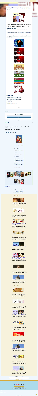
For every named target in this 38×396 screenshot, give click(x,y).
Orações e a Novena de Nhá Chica (16, 279)
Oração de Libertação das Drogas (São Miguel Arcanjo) (19, 246)
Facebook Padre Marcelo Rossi (9, 130)
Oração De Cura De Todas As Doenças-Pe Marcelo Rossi (19, 314)
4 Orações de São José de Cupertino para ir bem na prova (19, 202)
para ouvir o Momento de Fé (9, 101)
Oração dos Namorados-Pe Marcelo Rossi (17, 370)
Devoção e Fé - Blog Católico (10, 1)
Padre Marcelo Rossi (14, 103)
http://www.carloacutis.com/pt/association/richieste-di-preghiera (19, 192)
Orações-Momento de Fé (9, 103)
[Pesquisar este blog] (33, 1)
